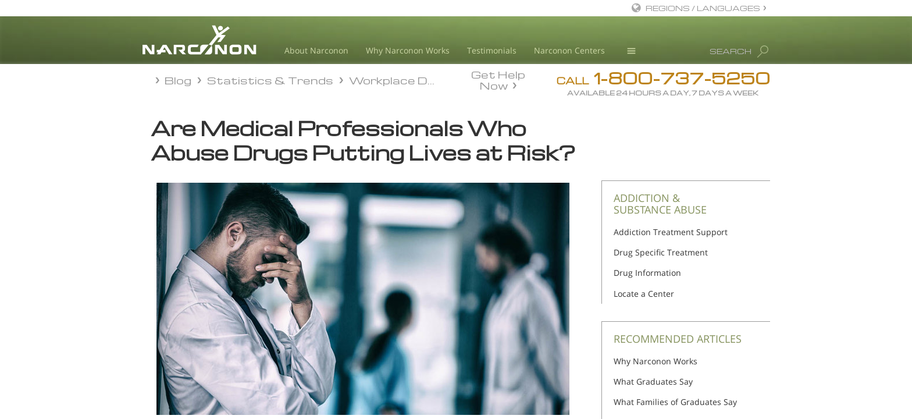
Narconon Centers (569, 50)
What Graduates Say (653, 381)
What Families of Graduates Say (675, 401)
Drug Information (647, 272)
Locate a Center (644, 293)
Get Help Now (498, 79)
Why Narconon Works (408, 50)
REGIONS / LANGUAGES (703, 8)
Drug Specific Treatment (661, 252)
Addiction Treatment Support (671, 231)
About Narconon (316, 50)
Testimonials (491, 50)
